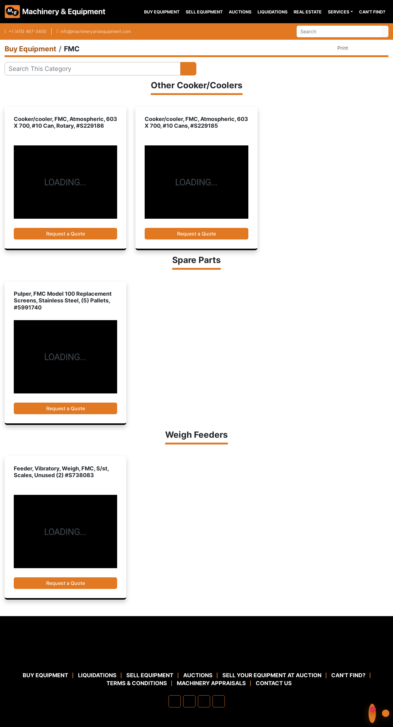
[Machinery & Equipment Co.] (196, 656)
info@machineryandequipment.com (96, 31)
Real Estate (308, 11)
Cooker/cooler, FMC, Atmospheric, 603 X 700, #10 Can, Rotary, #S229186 (65, 122)
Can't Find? (372, 11)
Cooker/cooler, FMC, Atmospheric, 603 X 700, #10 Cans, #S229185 (196, 122)
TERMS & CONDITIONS (136, 683)
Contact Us (274, 683)
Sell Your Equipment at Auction (271, 675)
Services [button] (338, 11)
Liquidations (272, 11)
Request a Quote (65, 234)
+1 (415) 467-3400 (27, 31)
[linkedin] (189, 701)
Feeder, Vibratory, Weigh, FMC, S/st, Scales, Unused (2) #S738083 (61, 472)
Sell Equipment (204, 11)
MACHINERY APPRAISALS (211, 683)
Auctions (240, 11)
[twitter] (204, 701)
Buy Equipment (162, 11)
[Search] (339, 31)
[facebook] (175, 701)
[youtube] (219, 701)
